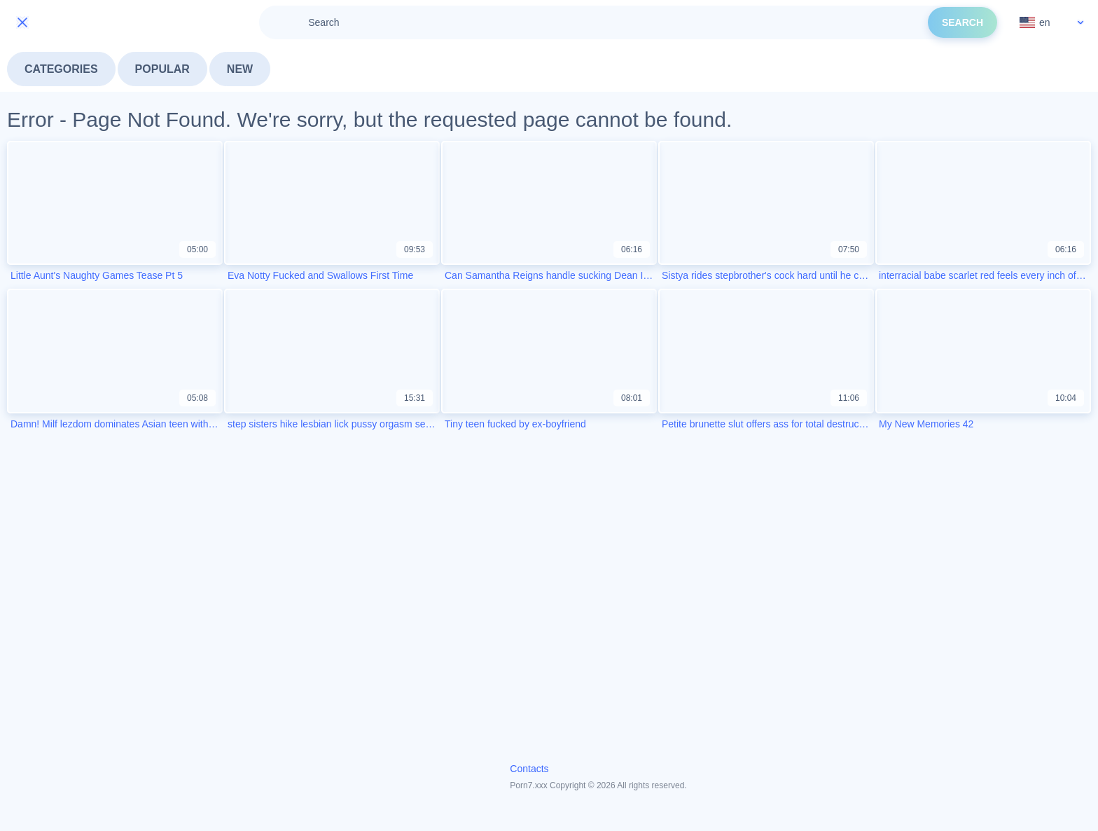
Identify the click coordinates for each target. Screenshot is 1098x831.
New (240, 69)
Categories (61, 69)
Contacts (529, 768)
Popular (162, 69)
